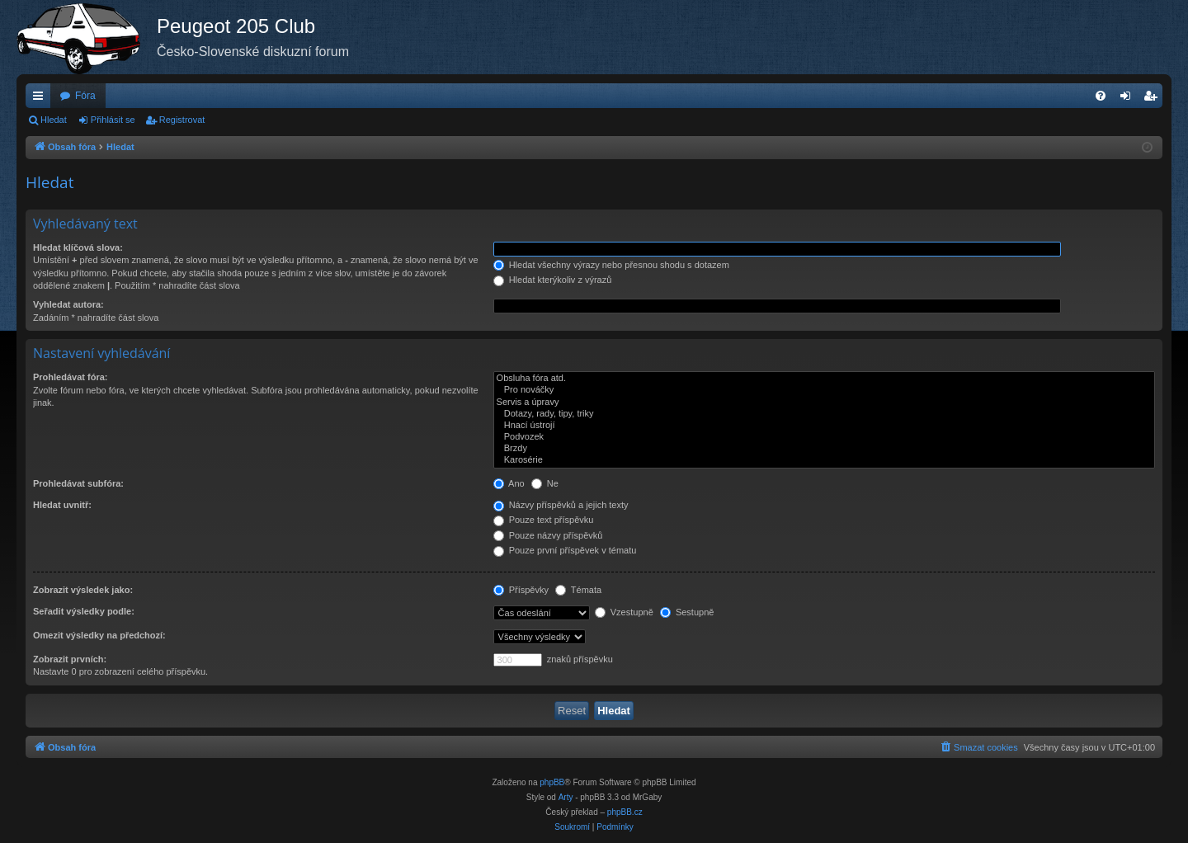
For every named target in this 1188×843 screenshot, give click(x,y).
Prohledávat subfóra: (78, 483)
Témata (578, 590)
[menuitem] (1100, 95)
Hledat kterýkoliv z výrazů (552, 280)
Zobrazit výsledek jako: (83, 590)
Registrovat (182, 120)
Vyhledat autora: (68, 304)
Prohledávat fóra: (70, 377)
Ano (509, 483)
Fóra (85, 95)
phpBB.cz (625, 812)
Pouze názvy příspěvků (548, 535)
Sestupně (687, 612)
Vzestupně (624, 612)
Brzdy (824, 448)
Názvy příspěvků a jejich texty (561, 505)
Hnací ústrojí (824, 425)
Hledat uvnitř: (62, 505)
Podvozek (824, 437)
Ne (545, 483)
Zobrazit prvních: (69, 659)
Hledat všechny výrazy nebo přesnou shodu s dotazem (611, 265)
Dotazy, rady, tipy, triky (824, 414)
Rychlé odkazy (41, 99)
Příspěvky (521, 590)
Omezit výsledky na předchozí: (99, 635)
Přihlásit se (113, 120)
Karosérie (824, 460)
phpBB (552, 782)
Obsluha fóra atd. (824, 378)
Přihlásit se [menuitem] (1129, 99)
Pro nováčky (824, 390)
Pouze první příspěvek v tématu (565, 550)
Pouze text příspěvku (543, 520)
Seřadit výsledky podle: (83, 611)
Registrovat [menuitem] (1153, 99)
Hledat (53, 120)
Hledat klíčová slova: (78, 247)
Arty (566, 797)
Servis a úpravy (824, 402)
